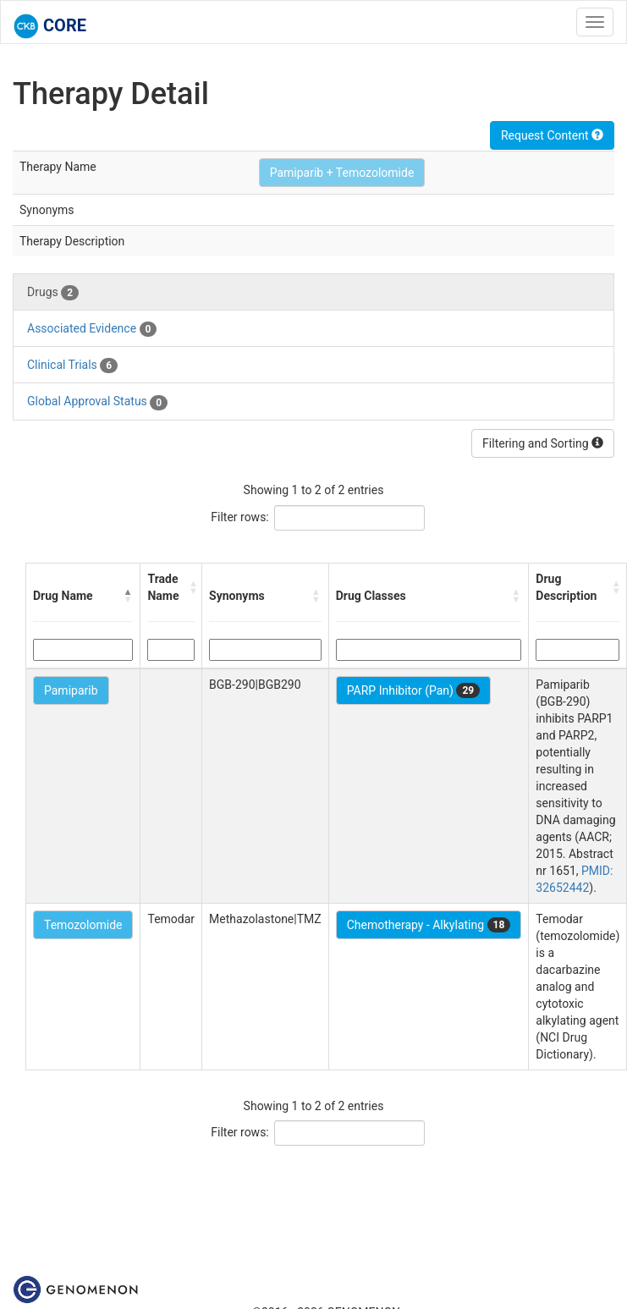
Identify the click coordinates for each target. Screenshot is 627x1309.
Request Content (552, 135)
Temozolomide (83, 925)
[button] (128, 595)
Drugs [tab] (53, 292)
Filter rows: (240, 517)
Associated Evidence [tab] (92, 329)
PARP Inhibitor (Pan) (414, 690)
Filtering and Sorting (542, 443)
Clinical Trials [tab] (72, 365)
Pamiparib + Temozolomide (342, 172)
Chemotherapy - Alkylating (429, 924)
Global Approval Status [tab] (97, 402)
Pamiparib (71, 690)
